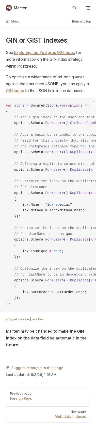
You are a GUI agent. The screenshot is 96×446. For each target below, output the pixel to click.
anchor (37, 319)
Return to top (81, 21)
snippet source (17, 319)
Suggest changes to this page (34, 368)
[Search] (74, 8)
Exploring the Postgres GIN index (44, 52)
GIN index (15, 90)
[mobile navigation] (88, 8)
